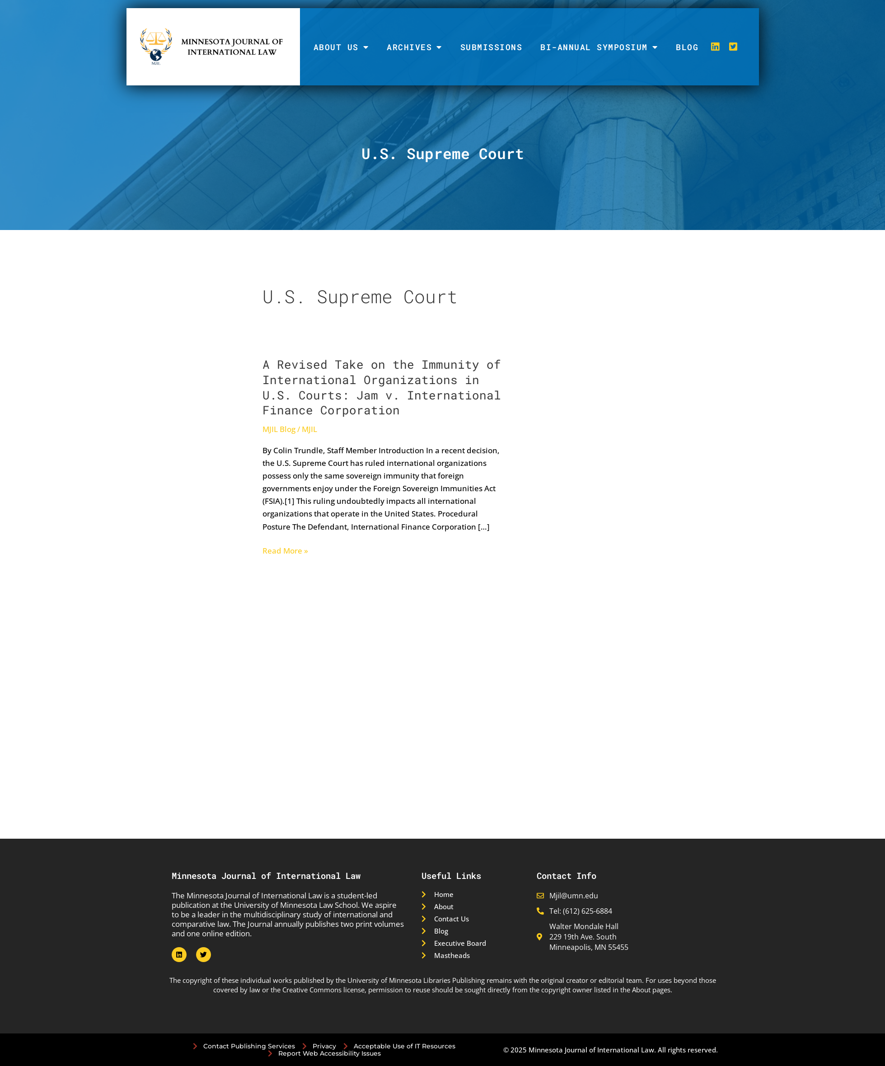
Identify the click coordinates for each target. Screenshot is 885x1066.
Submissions (491, 47)
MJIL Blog (278, 429)
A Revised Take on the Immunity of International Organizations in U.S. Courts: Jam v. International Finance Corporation (381, 387)
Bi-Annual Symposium (599, 47)
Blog (687, 47)
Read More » (285, 551)
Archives (414, 47)
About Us (341, 47)
